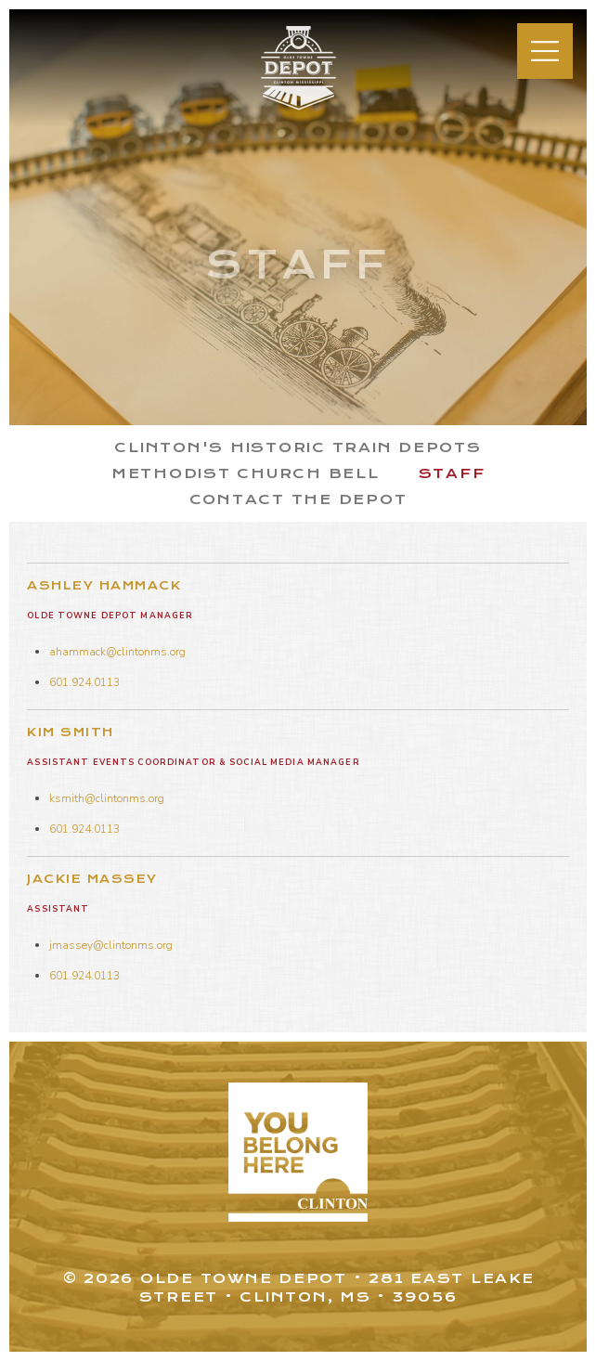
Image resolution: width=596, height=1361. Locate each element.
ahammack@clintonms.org (117, 651)
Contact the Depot (298, 499)
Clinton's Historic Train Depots (297, 447)
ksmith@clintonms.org (106, 798)
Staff (452, 473)
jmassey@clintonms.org (111, 945)
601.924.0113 (84, 682)
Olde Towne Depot (287, 109)
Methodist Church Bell (245, 473)
